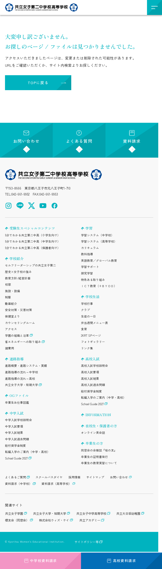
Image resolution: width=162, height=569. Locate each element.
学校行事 (87, 304)
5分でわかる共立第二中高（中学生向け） (32, 241)
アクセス (11, 329)
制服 (8, 297)
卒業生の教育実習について (99, 463)
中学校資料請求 (40, 560)
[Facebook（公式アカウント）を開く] (54, 205)
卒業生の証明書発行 (94, 457)
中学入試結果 (14, 433)
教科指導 (87, 254)
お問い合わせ (26, 137)
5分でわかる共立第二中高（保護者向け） (32, 248)
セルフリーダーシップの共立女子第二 (30, 265)
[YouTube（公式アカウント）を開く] (43, 205)
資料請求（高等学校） (57, 484)
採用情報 (74, 477)
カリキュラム (90, 248)
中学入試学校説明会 (18, 420)
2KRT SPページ (91, 335)
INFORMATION (98, 414)
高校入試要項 (90, 372)
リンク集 (87, 348)
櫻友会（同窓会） (17, 520)
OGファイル (19, 395)
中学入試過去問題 (17, 439)
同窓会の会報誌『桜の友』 (99, 450)
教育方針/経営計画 (17, 278)
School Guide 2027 (16, 458)
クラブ (85, 310)
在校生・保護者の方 (101, 425)
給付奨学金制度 (15, 445)
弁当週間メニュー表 (94, 323)
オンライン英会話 (93, 433)
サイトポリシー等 (86, 542)
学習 (89, 228)
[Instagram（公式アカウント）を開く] (8, 205)
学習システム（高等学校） (99, 241)
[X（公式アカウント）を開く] (31, 205)
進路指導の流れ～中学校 (21, 372)
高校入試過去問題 (93, 385)
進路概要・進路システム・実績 (26, 366)
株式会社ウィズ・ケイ (54, 520)
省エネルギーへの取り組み (23, 342)
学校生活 (93, 296)
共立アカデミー (89, 520)
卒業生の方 (94, 443)
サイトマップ (95, 477)
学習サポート (90, 267)
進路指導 (17, 358)
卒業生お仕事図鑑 (17, 402)
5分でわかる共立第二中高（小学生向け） (32, 235)
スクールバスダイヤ (49, 477)
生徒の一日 (88, 316)
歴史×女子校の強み (18, 272)
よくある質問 (79, 137)
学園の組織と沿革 (17, 335)
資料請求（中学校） (18, 484)
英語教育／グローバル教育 (99, 260)
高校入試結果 (90, 378)
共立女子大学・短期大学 (21, 385)
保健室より (12, 316)
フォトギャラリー (93, 342)
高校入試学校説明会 (94, 366)
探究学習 (87, 273)
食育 (84, 329)
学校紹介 (17, 258)
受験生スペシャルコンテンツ (32, 228)
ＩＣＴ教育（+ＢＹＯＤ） (99, 286)
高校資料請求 (121, 560)
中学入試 (17, 413)
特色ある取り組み (93, 280)
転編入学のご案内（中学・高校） (27, 452)
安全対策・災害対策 (18, 310)
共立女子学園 (14, 513)
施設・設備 (12, 291)
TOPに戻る (38, 82)
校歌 (8, 284)
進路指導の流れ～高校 (20, 378)
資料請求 (131, 137)
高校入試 (93, 358)
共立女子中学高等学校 (91, 513)
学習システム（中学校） (97, 235)
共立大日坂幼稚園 (128, 513)
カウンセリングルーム (20, 323)
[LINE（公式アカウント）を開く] (20, 205)
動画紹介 (11, 304)
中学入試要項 (14, 426)
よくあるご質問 (15, 477)
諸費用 (9, 348)
